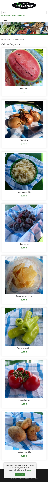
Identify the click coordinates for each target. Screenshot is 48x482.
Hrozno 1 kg (23, 244)
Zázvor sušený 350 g (24, 296)
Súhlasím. (20, 474)
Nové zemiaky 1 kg (24, 452)
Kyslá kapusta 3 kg (24, 192)
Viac (29, 470)
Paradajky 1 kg (24, 400)
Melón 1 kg (24, 88)
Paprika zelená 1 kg (24, 348)
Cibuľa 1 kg (24, 140)
